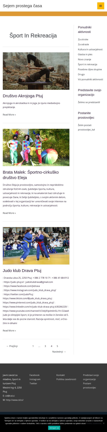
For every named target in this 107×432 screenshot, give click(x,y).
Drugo (81, 74)
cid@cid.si (10, 395)
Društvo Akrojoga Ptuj (23, 96)
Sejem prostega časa (22, 5)
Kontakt (60, 375)
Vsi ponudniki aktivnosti (90, 79)
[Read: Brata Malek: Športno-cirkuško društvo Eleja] (36, 147)
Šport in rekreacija (87, 64)
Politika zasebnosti (66, 379)
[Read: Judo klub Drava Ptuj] (36, 245)
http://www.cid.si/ (15, 399)
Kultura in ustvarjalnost (90, 49)
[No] (103, 423)
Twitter (33, 383)
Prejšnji (12, 346)
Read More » (9, 114)
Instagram (34, 379)
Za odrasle (83, 44)
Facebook (34, 375)
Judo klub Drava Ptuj (22, 270)
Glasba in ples (85, 54)
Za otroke (83, 39)
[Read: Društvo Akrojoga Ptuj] (36, 70)
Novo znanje (84, 59)
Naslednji (59, 351)
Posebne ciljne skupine (90, 69)
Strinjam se (54, 428)
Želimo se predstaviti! (89, 102)
